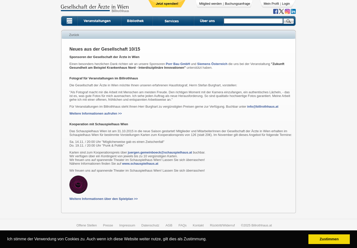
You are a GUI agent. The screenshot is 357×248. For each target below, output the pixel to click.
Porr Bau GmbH (178, 64)
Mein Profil (271, 3)
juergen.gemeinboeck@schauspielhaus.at (160, 152)
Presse (108, 225)
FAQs (182, 225)
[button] (208, 239)
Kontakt (198, 225)
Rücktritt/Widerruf (222, 225)
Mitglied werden (210, 3)
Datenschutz (150, 225)
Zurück (74, 35)
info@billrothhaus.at (262, 106)
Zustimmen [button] (329, 239)
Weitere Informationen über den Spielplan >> (103, 199)
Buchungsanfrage (237, 3)
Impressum (127, 225)
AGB (169, 225)
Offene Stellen (86, 225)
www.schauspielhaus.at (140, 163)
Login (286, 3)
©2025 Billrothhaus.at (256, 225)
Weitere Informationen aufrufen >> (95, 113)
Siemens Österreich (212, 64)
